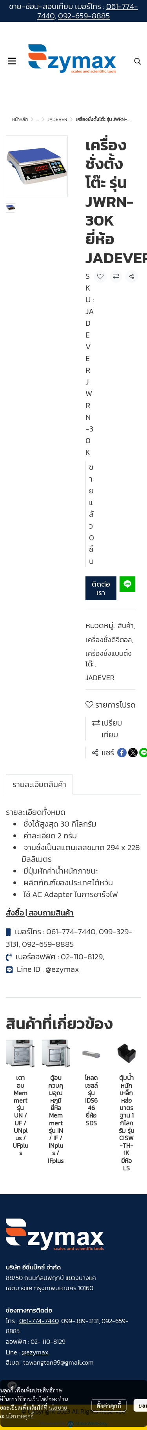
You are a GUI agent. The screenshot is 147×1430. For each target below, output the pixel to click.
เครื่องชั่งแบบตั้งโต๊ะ (108, 658)
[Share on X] (133, 752)
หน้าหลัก (20, 119)
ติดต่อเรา (101, 588)
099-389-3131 (80, 1320)
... (37, 119)
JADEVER (57, 119)
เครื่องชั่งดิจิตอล (109, 639)
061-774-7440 (70, 931)
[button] (137, 61)
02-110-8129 (82, 956)
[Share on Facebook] (122, 752)
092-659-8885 (84, 16)
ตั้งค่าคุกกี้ (108, 1405)
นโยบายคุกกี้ (19, 1415)
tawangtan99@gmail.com (58, 1362)
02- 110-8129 (48, 1341)
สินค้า (126, 625)
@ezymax (62, 969)
